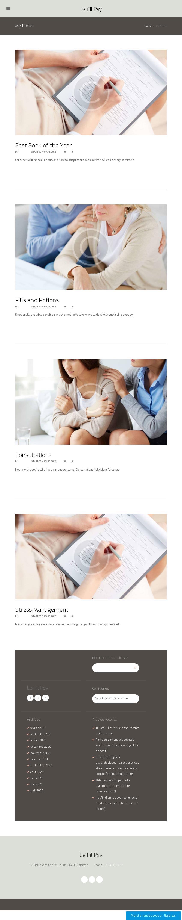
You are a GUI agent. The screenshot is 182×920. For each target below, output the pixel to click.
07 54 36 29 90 (114, 874)
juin (36, 781)
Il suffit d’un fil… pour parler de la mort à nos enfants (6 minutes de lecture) (116, 812)
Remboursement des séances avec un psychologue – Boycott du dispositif (116, 748)
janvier (38, 744)
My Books (24, 152)
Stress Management (45, 611)
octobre (39, 763)
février (38, 731)
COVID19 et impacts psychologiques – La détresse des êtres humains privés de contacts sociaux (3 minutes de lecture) (116, 772)
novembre (41, 756)
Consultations (35, 456)
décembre (41, 750)
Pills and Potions (39, 300)
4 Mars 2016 (49, 152)
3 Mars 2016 (49, 618)
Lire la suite (25, 171)
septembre (41, 738)
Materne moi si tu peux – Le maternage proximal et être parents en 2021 (114, 794)
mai (36, 788)
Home (148, 26)
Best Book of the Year (46, 145)
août (37, 775)
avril (37, 794)
